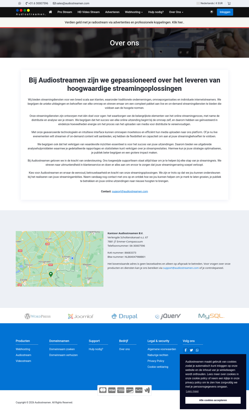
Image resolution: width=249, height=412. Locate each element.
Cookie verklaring (157, 366)
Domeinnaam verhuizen (63, 355)
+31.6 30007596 (37, 3)
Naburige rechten (157, 355)
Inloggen (225, 12)
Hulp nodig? (96, 349)
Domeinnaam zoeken (62, 349)
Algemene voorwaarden (161, 349)
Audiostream (23, 355)
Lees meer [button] (192, 391)
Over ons (124, 349)
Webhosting (23, 349)
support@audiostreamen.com (130, 191)
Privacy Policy (155, 361)
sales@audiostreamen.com (71, 3)
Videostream (23, 361)
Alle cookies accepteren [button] (213, 400)
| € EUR (209, 3)
